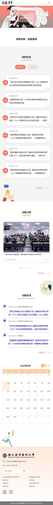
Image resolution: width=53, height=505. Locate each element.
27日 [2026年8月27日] (34, 417)
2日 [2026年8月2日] (8, 392)
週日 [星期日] (6, 380)
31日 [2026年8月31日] (14, 425)
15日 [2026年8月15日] (48, 400)
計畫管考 (32, 480)
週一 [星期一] (13, 380)
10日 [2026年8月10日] (14, 400)
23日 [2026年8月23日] (7, 417)
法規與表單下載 (34, 483)
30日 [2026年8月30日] (7, 425)
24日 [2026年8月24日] (14, 417)
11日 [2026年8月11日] (21, 400)
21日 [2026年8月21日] (41, 409)
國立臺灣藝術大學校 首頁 (11, 477)
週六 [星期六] (47, 380)
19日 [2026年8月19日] (28, 409)
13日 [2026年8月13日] (34, 400)
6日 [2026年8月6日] (35, 392)
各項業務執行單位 (35, 477)
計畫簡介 (5, 483)
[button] (20, 30)
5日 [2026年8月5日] (28, 392)
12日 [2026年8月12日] (28, 400)
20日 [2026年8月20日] (34, 409)
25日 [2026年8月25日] (21, 417)
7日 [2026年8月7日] (42, 392)
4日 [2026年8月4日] (22, 392)
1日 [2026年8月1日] (49, 383)
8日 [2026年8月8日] (49, 392)
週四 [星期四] (33, 380)
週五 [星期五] (40, 380)
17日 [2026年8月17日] (14, 409)
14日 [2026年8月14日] (41, 400)
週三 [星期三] (26, 380)
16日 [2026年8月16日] (7, 409)
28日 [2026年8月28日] (41, 417)
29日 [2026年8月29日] (48, 417)
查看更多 (42, 188)
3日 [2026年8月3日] (15, 392)
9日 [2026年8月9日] (8, 400)
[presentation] (2, 247)
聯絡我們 (32, 486)
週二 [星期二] (19, 380)
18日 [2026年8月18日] (21, 409)
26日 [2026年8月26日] (28, 417)
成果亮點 (5, 486)
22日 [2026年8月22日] (48, 409)
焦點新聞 (32, 67)
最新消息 (20, 67)
